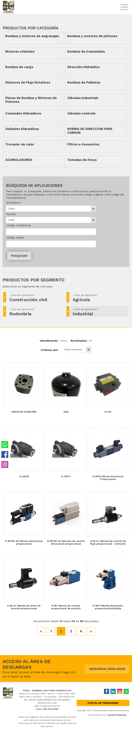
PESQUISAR (19, 256)
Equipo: (11, 214)
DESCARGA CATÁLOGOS (107, 669)
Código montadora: (18, 225)
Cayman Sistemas (116, 715)
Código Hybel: (15, 237)
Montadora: (13, 202)
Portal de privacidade (103, 703)
